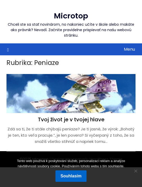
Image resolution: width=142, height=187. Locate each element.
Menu (129, 49)
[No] (135, 170)
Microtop (71, 16)
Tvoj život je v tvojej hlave (71, 119)
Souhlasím (71, 176)
